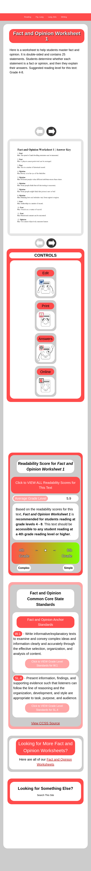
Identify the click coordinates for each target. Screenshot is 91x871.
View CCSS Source (45, 723)
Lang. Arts (52, 17)
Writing (64, 17)
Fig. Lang (40, 17)
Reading (27, 17)
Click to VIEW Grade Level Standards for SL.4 (47, 707)
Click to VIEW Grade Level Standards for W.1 (47, 663)
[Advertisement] (45, 103)
